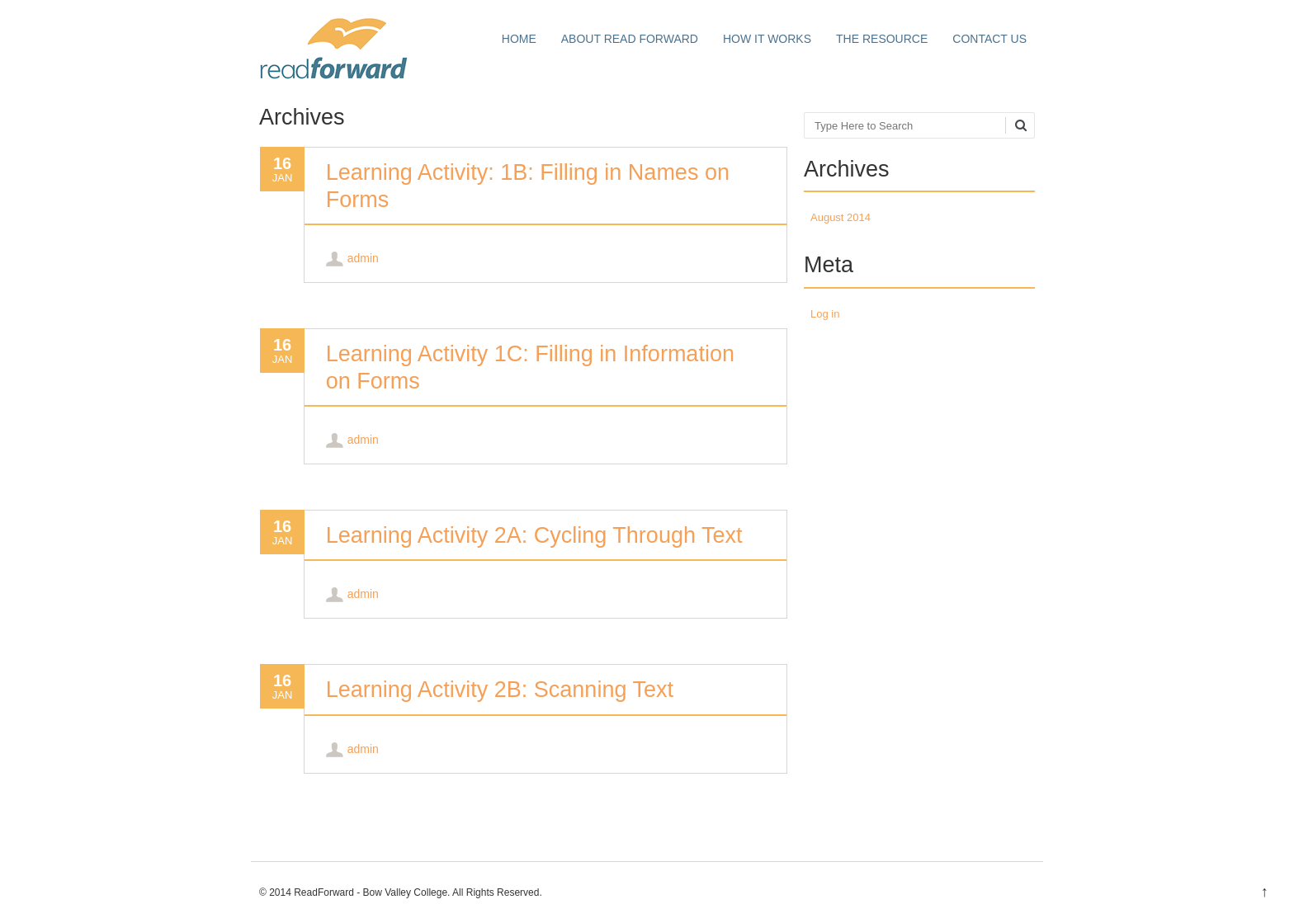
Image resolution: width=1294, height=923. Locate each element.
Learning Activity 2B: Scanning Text (499, 689)
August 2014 (840, 217)
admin (363, 258)
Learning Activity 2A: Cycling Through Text (534, 535)
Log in (824, 314)
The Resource (882, 38)
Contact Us (989, 38)
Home (519, 38)
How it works (767, 38)
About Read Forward (629, 38)
